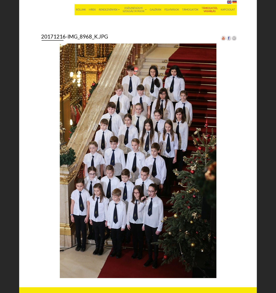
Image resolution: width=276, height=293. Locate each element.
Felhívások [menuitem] (171, 9)
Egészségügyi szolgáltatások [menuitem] (134, 10)
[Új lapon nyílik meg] (228, 40)
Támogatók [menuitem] (190, 9)
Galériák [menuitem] (155, 9)
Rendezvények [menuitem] (108, 9)
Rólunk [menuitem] (81, 9)
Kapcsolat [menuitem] (228, 9)
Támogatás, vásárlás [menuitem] (209, 10)
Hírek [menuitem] (92, 9)
